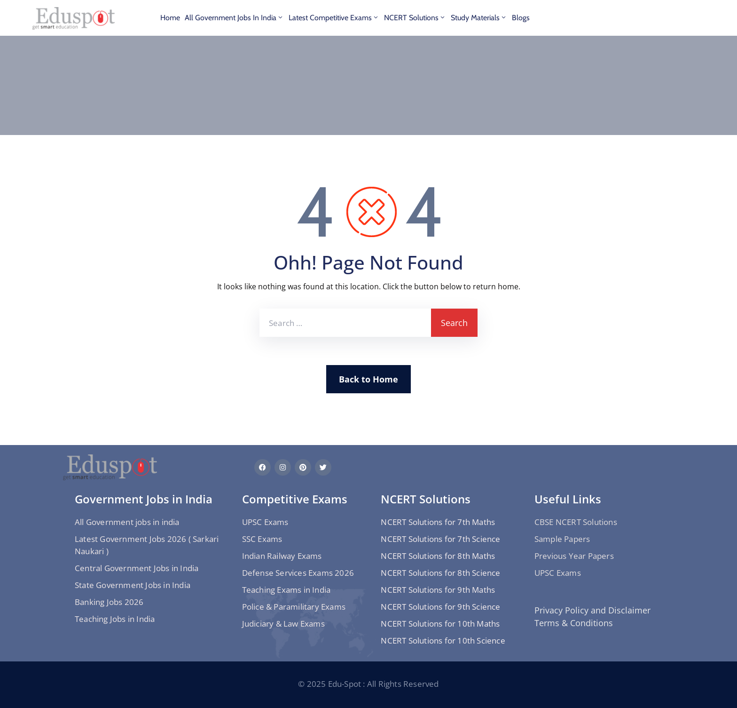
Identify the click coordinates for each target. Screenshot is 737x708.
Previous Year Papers (574, 555)
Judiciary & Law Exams (283, 623)
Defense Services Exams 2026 (298, 572)
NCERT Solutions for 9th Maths (438, 589)
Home (170, 17)
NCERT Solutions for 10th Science (443, 640)
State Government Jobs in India (132, 585)
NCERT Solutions (415, 17)
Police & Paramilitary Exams (293, 606)
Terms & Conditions (573, 622)
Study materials (479, 17)
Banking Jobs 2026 (109, 602)
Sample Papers (562, 538)
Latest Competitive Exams (334, 17)
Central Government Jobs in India (136, 568)
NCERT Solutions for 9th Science (440, 606)
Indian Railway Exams (282, 555)
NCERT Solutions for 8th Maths (438, 555)
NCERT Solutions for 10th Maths (440, 623)
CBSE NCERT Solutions (575, 522)
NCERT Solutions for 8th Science (440, 572)
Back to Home (368, 379)
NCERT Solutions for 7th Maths (438, 522)
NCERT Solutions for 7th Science (440, 538)
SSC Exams (262, 538)
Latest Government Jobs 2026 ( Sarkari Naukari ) (147, 545)
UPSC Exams (265, 522)
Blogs (521, 17)
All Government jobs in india (234, 17)
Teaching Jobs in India (115, 618)
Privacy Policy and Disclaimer (592, 610)
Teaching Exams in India (286, 589)
